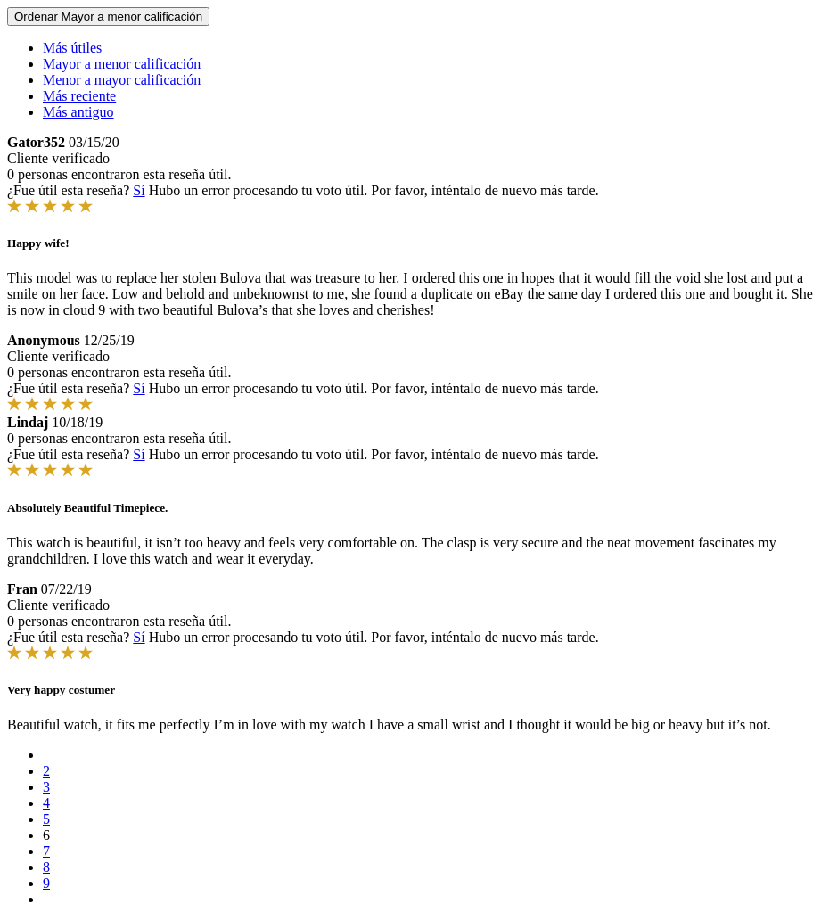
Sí (138, 190)
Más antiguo (78, 111)
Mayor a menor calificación (122, 63)
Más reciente (79, 95)
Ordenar (108, 16)
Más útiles (72, 47)
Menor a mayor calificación (122, 79)
